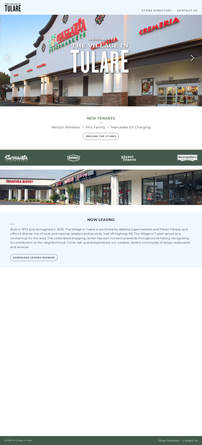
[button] (193, 102)
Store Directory (157, 10)
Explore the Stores (101, 180)
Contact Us (187, 10)
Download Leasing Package (34, 390)
